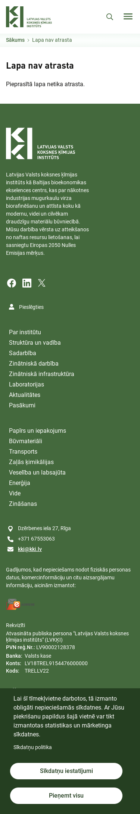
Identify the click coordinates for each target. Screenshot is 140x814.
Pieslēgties (31, 307)
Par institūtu (25, 332)
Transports (23, 451)
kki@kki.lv (30, 549)
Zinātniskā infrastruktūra (41, 374)
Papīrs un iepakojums (37, 430)
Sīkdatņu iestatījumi (66, 770)
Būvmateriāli (25, 441)
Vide (15, 493)
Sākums (15, 40)
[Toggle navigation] (128, 16)
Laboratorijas (26, 384)
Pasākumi (22, 405)
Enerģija (19, 482)
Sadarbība (22, 353)
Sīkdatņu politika (32, 747)
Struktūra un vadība (35, 342)
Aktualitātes (24, 394)
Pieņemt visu (66, 795)
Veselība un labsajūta (37, 472)
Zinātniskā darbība (34, 363)
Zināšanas (23, 503)
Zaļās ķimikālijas (31, 462)
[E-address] (20, 604)
